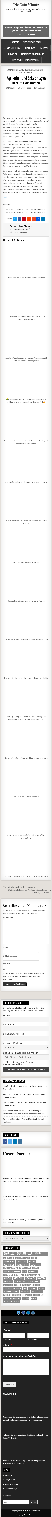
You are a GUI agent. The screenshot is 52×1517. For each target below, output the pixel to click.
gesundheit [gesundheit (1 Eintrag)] (19, 1275)
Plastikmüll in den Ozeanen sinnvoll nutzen (26, 278)
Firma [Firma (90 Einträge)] (24, 1271)
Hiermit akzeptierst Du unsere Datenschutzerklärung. (19, 1063)
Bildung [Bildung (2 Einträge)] (32, 1261)
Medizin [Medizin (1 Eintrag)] (41, 1288)
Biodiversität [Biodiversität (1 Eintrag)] (9, 1264)
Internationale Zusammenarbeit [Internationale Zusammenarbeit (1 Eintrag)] (27, 1281)
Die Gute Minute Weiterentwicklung (25, 60)
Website (6, 963)
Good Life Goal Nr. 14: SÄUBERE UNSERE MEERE (26, 877)
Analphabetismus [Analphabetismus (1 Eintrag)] (22, 1258)
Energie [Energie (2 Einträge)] (35, 1268)
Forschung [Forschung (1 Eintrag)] (8, 1275)
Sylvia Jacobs (21, 34)
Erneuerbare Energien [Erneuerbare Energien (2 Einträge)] (12, 1271)
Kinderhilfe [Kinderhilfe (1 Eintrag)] (8, 1285)
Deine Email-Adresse (13, 1034)
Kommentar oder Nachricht (20, 1356)
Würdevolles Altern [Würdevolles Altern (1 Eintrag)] (11, 1301)
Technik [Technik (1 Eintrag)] (26, 1298)
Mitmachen (12, 54)
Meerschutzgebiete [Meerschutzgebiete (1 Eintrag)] (11, 1291)
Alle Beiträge (30, 48)
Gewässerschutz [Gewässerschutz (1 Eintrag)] (32, 1275)
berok (5, 1086)
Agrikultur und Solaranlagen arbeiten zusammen (26, 80)
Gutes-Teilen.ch (10, 1199)
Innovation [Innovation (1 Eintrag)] (41, 1278)
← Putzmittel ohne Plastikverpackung (18, 887)
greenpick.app (37, 1420)
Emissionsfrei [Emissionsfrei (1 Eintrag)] (25, 1268)
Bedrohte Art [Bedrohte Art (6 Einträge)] (9, 1261)
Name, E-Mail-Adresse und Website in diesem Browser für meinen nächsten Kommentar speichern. (23, 976)
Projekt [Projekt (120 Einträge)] (7, 1295)
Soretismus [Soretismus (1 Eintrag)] (38, 1295)
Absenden (9, 1385)
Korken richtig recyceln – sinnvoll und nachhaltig (26, 678)
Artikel (6, 197)
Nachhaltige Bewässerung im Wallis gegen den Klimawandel (26, 29)
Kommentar (9, 918)
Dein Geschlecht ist (12, 1043)
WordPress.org (10, 1489)
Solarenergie (13, 70)
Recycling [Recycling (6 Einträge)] (16, 1295)
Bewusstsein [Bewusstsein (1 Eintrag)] (21, 1261)
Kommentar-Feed (10, 1484)
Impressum (8, 1495)
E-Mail (7, 1345)
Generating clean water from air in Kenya (26, 601)
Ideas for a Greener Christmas (26, 562)
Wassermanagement (25, 72)
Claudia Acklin (9, 1103)
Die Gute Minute (26, 4)
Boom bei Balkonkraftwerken (26, 797)
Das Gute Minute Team (12, 48)
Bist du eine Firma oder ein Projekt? (20, 1053)
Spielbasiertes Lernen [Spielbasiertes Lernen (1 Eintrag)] (12, 1298)
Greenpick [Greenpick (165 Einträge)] (7, 1278)
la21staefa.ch (8, 1223)
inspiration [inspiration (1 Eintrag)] (8, 1281)
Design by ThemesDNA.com (26, 1515)
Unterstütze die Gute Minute (32, 54)
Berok (6, 1111)
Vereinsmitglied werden (32, 42)
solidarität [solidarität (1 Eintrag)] (26, 1295)
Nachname (8, 1024)
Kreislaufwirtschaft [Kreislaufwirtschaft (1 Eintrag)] (31, 1285)
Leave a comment (40, 88)
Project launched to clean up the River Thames (26, 482)
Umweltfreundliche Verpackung (31, 70)
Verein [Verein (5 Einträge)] (33, 1298)
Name (6, 947)
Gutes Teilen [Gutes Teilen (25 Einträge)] (18, 1278)
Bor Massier (10, 88)
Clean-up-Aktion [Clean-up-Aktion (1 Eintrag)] (23, 1264)
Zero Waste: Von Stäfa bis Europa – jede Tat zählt (26, 639)
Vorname (7, 1015)
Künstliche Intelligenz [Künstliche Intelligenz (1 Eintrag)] (12, 1288)
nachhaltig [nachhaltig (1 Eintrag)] (25, 1291)
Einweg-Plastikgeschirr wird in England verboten (26, 758)
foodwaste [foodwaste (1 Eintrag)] (33, 1271)
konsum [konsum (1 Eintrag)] (18, 1285)
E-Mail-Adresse (10, 956)
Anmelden (7, 1475)
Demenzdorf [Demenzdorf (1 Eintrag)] (35, 1264)
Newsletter (44, 48)
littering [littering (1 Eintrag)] (32, 1288)
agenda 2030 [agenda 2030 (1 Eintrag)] (8, 1258)
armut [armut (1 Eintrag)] (34, 1258)
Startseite (14, 42)
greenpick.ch (37, 1181)
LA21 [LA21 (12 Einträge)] (25, 1288)
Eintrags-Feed (9, 1480)
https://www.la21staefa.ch (14, 1463)
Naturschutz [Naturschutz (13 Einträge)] (37, 1291)
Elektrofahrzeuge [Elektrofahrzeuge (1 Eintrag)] (10, 1268)
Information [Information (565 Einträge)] (30, 1278)
